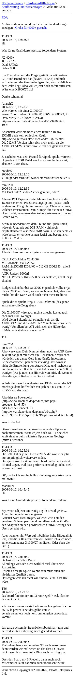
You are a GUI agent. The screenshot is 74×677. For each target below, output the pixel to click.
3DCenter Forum (12, 3)
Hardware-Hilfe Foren (40, 3)
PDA (5, 17)
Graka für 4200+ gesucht (31, 27)
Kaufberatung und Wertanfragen (22, 6)
